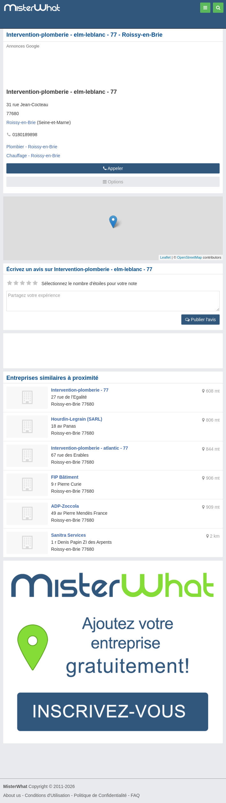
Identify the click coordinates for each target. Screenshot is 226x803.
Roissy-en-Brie (21, 122)
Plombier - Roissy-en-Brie (31, 146)
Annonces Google (22, 46)
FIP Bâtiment (64, 477)
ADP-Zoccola (65, 506)
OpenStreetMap (189, 257)
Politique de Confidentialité (100, 795)
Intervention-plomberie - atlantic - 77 (89, 448)
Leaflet (165, 257)
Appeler (113, 168)
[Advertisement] (97, 67)
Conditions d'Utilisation (47, 795)
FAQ (135, 795)
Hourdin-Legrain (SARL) (76, 419)
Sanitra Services (68, 535)
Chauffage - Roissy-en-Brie (33, 155)
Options (113, 181)
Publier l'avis (200, 319)
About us (12, 795)
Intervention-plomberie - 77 (80, 390)
